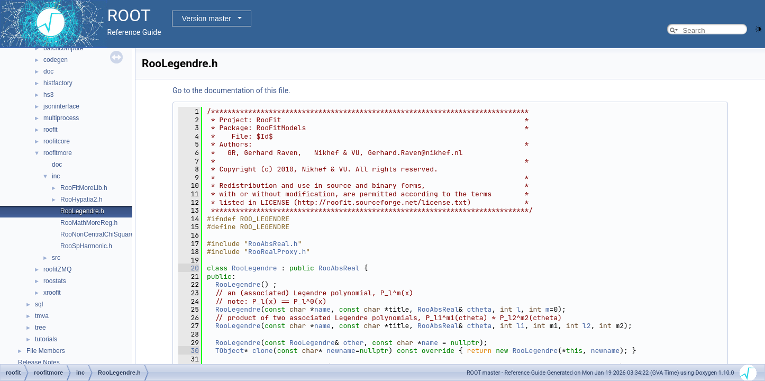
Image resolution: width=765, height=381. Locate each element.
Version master (206, 18)
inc (56, 176)
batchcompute (63, 48)
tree (40, 327)
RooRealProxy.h (277, 251)
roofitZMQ (57, 269)
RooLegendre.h (82, 211)
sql (39, 304)
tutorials (46, 339)
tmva (42, 316)
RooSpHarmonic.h (86, 246)
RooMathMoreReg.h (88, 222)
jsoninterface (61, 106)
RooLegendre (254, 268)
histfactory (57, 83)
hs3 (48, 94)
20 (188, 268)
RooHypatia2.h (81, 199)
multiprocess (61, 118)
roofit (50, 129)
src (56, 257)
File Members (45, 351)
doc (48, 71)
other (353, 342)
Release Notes (39, 362)
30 (188, 350)
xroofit (52, 292)
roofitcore (56, 141)
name (322, 309)
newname (341, 350)
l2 (586, 325)
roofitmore (57, 153)
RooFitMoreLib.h (83, 188)
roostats (54, 281)
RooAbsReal (339, 268)
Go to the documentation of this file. (231, 90)
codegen (55, 60)
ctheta (479, 309)
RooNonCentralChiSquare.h (99, 234)
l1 (520, 325)
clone (262, 350)
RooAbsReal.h (273, 243)
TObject (229, 350)
